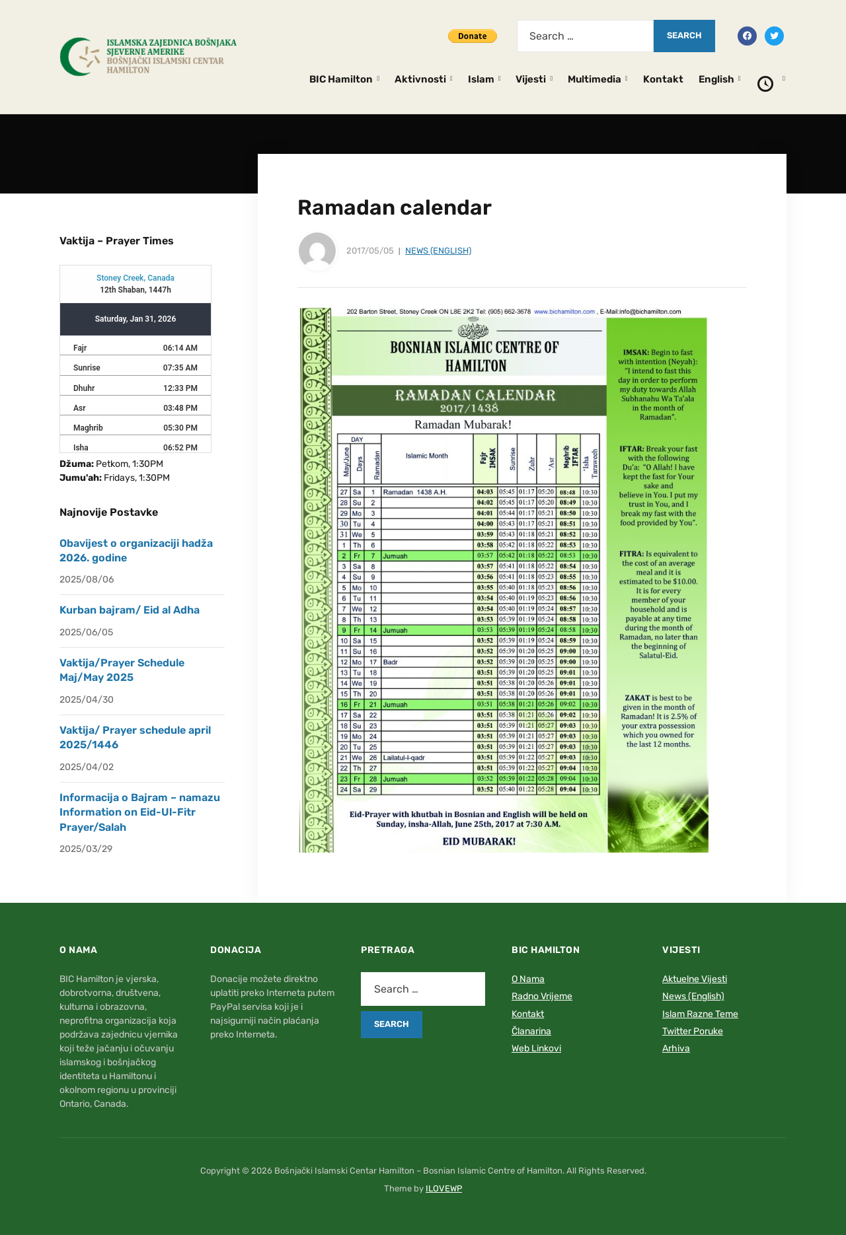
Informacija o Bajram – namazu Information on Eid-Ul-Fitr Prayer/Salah (139, 812)
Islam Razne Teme (700, 1014)
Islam (481, 79)
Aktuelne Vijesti (694, 979)
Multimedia (594, 79)
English (716, 79)
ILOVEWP (444, 1188)
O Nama (528, 979)
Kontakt (663, 79)
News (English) (438, 251)
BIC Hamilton (341, 79)
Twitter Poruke (692, 1031)
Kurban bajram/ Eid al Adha (129, 610)
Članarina (531, 1031)
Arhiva (676, 1048)
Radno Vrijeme (542, 996)
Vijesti (531, 79)
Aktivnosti (420, 79)
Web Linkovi (536, 1048)
